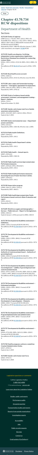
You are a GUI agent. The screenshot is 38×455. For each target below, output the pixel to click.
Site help (19, 432)
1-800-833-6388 (26, 385)
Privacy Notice (29, 451)
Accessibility (19, 420)
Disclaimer (18, 451)
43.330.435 (17, 305)
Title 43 (3, 9)
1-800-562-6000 (19, 382)
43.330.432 (17, 258)
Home (3, 7)
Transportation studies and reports (19, 408)
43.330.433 (17, 275)
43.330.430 (17, 226)
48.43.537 (17, 66)
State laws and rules (12, 7)
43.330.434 (17, 291)
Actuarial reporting (19, 404)
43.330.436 (17, 320)
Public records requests (19, 428)
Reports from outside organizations (19, 411)
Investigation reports (19, 415)
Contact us (19, 435)
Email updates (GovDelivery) (19, 439)
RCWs (22, 7)
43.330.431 (17, 242)
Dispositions (29, 7)
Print (4, 13)
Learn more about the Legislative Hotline (19, 389)
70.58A (22, 48)
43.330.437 (17, 336)
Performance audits (19, 400)
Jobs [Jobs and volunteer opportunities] (19, 424)
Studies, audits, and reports (19, 396)
